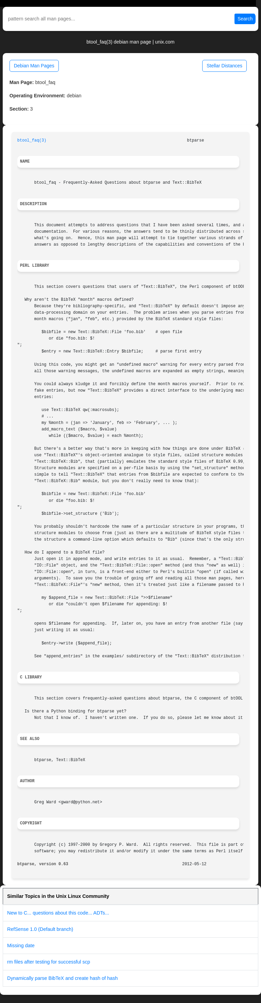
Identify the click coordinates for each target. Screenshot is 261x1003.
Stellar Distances (224, 65)
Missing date (21, 945)
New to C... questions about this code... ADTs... (58, 913)
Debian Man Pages (34, 65)
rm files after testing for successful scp (48, 962)
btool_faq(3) (32, 140)
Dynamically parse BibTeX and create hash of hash (62, 978)
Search (245, 18)
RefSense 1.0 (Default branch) (40, 929)
